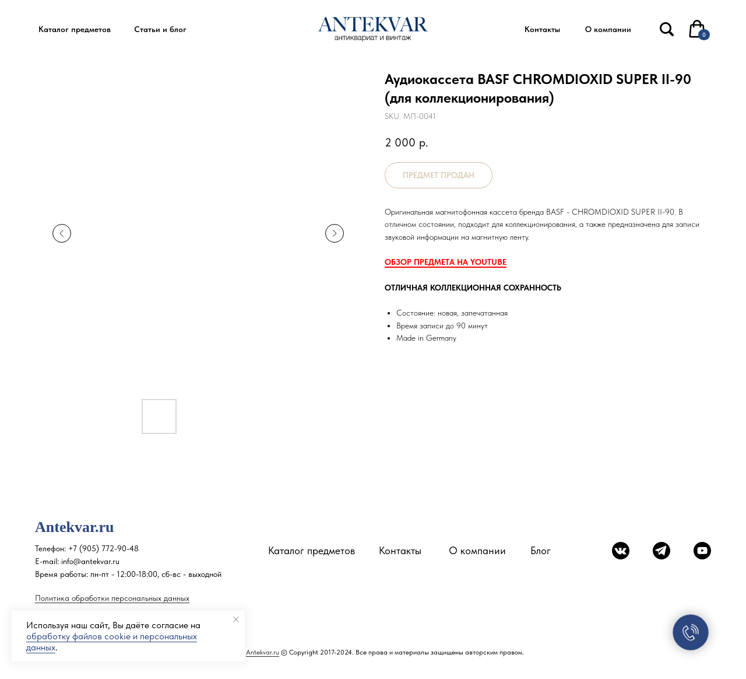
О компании (477, 550)
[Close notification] (236, 619)
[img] (666, 29)
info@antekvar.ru (90, 561)
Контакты (400, 550)
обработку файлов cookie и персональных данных (111, 642)
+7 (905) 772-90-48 (103, 548)
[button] (74, 29)
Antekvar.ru (262, 652)
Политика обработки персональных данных (112, 598)
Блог (540, 550)
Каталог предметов (311, 550)
